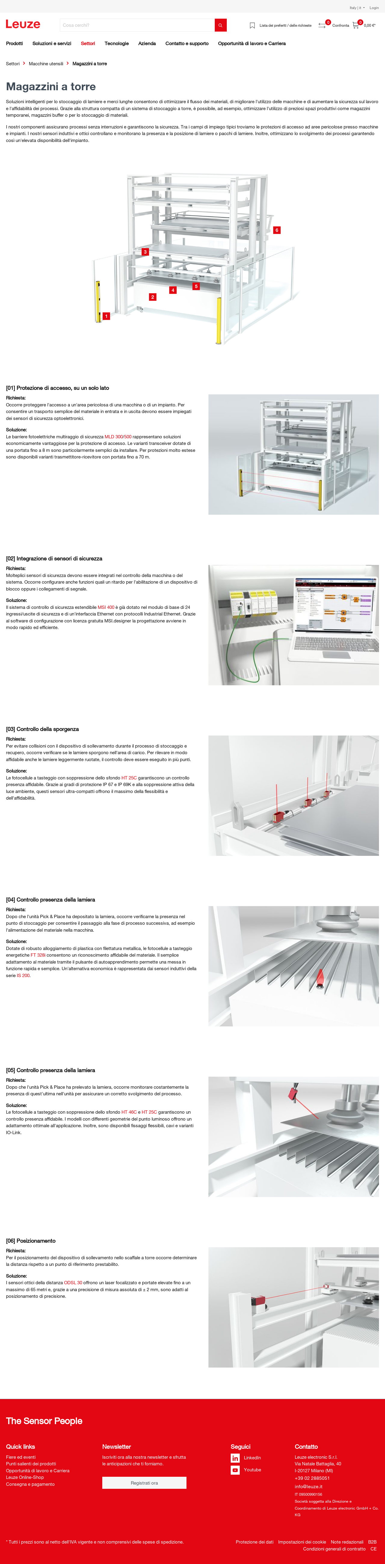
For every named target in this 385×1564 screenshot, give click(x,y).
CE (374, 1548)
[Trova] (221, 25)
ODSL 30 (73, 1282)
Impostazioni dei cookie (302, 1541)
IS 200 (23, 975)
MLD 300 (114, 436)
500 (127, 436)
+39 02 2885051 (312, 1478)
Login (374, 7)
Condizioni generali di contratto (334, 1548)
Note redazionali (347, 1541)
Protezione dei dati (254, 1541)
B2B (372, 1541)
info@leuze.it (308, 1486)
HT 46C (129, 1112)
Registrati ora (144, 1482)
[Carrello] (364, 25)
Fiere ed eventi (20, 1457)
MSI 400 (106, 607)
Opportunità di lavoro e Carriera (37, 1470)
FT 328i (38, 955)
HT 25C (129, 777)
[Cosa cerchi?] (137, 25)
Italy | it (356, 7)
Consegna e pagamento (30, 1484)
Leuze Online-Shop (25, 1477)
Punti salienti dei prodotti (31, 1463)
